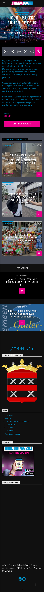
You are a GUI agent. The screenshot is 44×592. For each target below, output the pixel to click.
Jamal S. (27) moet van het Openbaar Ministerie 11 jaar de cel (22, 282)
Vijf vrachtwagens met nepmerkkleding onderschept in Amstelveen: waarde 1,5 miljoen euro (22, 159)
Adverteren (11, 425)
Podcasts (8, 418)
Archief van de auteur (22, 123)
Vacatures (10, 431)
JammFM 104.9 (22, 348)
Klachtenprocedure (12, 434)
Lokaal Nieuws (22, 15)
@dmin (26, 33)
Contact (10, 428)
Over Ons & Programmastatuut (17, 421)
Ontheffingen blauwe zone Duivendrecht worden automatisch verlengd (22, 314)
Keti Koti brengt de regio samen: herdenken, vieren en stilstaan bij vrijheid (22, 238)
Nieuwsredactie (9, 173)
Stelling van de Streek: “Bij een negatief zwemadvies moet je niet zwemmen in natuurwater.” (22, 198)
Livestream (9, 415)
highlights (8, 145)
